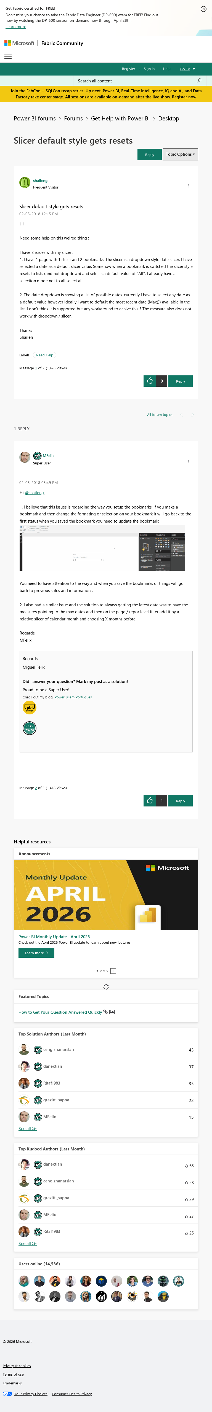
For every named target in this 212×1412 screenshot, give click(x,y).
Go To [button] (185, 68)
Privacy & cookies (17, 1365)
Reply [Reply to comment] (180, 800)
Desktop (168, 118)
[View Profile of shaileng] (40, 180)
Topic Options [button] (179, 154)
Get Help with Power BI (120, 118)
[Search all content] (139, 81)
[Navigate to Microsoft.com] (19, 43)
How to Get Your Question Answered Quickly (60, 1012)
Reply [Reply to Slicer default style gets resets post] (180, 381)
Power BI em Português (73, 697)
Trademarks (12, 1383)
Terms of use (13, 1374)
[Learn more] (36, 953)
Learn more (16, 26)
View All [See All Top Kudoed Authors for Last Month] (27, 1243)
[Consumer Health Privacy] (72, 1394)
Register (128, 68)
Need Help (44, 355)
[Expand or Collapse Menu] (8, 57)
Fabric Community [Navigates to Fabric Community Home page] (62, 43)
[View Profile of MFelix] (48, 455)
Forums (73, 118)
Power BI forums (35, 118)
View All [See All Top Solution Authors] (27, 1128)
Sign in (149, 68)
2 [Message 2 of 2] (36, 787)
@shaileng (34, 492)
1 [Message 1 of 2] (36, 367)
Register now (184, 96)
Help (167, 68)
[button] (149, 154)
